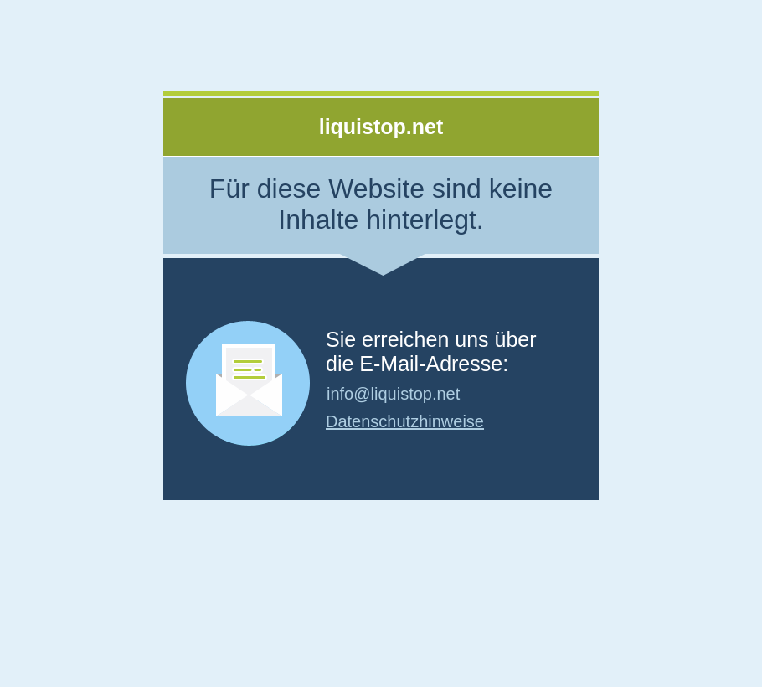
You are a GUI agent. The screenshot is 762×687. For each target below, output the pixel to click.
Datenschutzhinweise (405, 421)
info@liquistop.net (393, 394)
